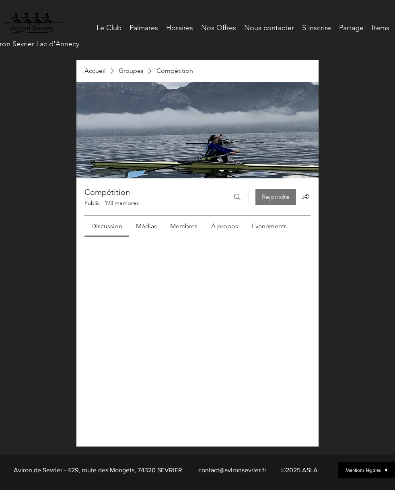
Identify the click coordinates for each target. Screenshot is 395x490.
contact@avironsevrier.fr (232, 470)
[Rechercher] (237, 197)
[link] (106, 226)
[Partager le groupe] (306, 196)
